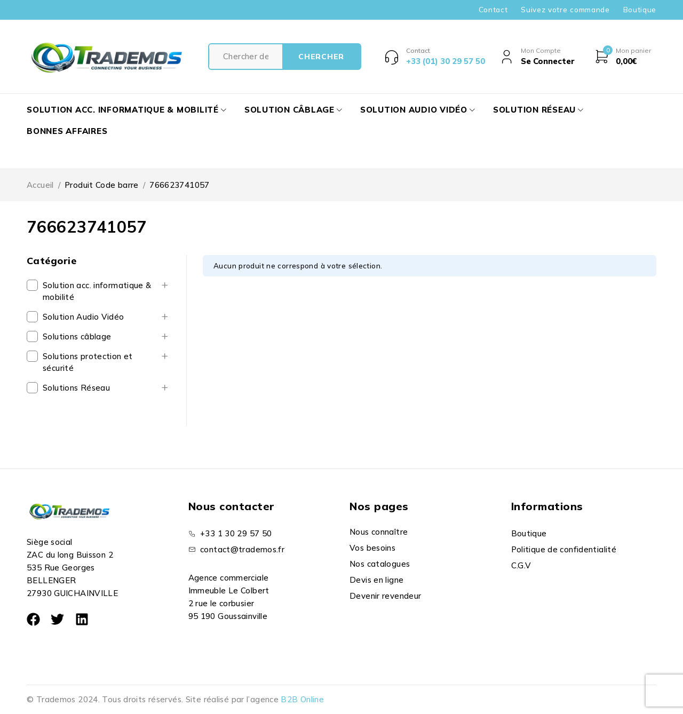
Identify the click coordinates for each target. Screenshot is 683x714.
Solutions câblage (77, 336)
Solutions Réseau (76, 388)
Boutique (639, 9)
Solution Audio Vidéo (83, 317)
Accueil (40, 185)
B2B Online (302, 699)
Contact (493, 9)
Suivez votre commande (565, 9)
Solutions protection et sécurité (88, 362)
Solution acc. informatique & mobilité (97, 291)
